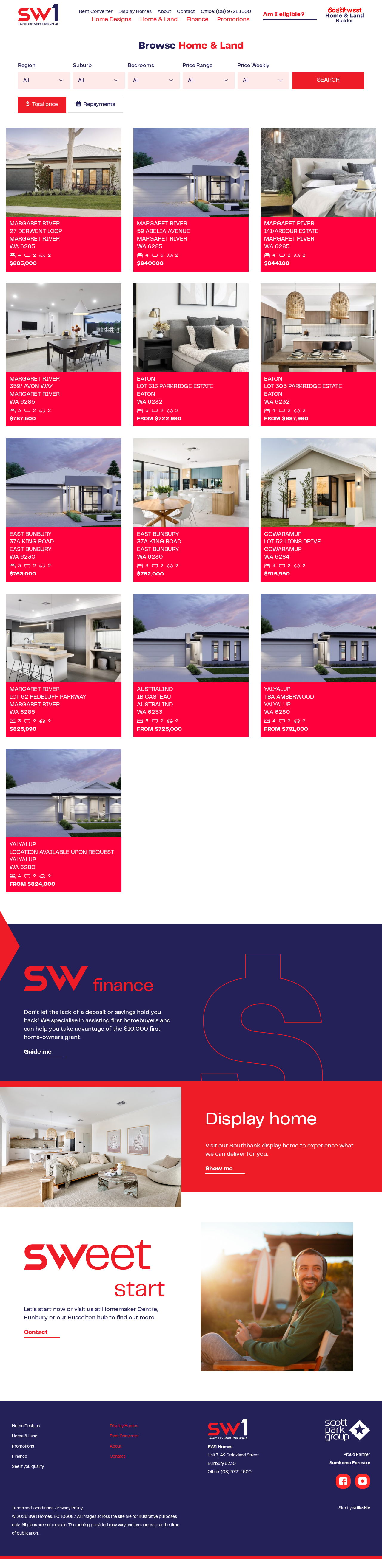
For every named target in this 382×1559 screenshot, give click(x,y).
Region (27, 65)
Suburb (81, 65)
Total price (42, 104)
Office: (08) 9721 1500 (226, 12)
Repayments (96, 104)
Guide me (38, 1056)
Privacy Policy (70, 1512)
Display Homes (135, 12)
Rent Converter (96, 12)
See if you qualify (28, 1471)
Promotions (233, 19)
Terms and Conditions (32, 1512)
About (164, 12)
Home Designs (111, 19)
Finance (197, 19)
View (63, 200)
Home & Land (159, 19)
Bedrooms (140, 65)
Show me (219, 1173)
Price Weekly (251, 65)
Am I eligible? (284, 14)
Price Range (196, 65)
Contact (186, 12)
